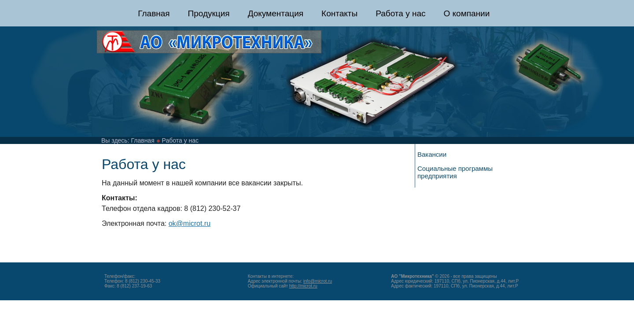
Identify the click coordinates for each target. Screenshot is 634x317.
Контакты (339, 13)
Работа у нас (400, 13)
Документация (275, 13)
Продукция (209, 13)
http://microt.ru (303, 286)
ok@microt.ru (189, 223)
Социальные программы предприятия (455, 172)
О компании (466, 13)
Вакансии (431, 154)
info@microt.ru (317, 281)
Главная (154, 13)
